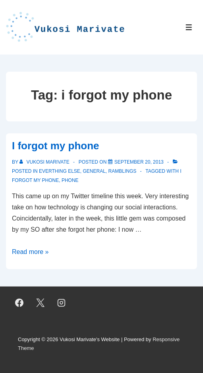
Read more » (30, 251)
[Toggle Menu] (189, 27)
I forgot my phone (55, 146)
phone (70, 180)
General (94, 171)
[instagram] (61, 303)
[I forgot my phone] (139, 162)
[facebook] (19, 303)
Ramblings (122, 171)
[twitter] (40, 303)
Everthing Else (59, 171)
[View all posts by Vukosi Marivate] (45, 162)
